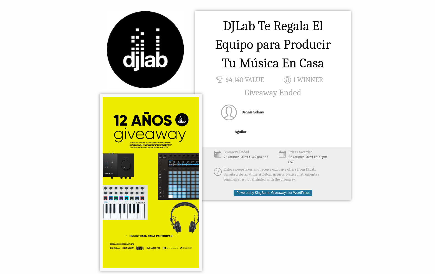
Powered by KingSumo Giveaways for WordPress (273, 193)
